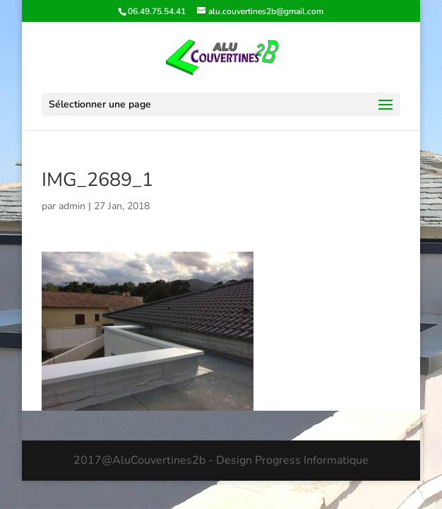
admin (72, 206)
